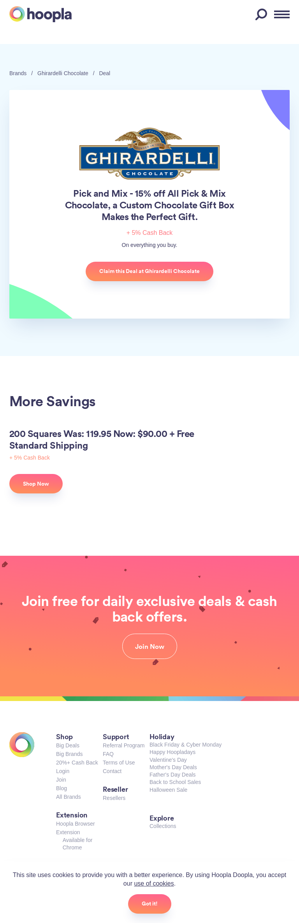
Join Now (149, 646)
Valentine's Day (168, 760)
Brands (17, 73)
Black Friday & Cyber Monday (186, 745)
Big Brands (69, 754)
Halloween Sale (168, 790)
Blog (61, 788)
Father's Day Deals (173, 775)
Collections (163, 826)
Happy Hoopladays (172, 752)
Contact (112, 771)
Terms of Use (119, 762)
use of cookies (154, 883)
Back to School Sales (175, 782)
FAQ (108, 754)
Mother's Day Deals (173, 767)
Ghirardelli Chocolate (62, 73)
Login (62, 771)
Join (61, 780)
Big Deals (67, 745)
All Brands (68, 797)
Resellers (114, 798)
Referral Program (123, 745)
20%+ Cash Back (77, 762)
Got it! (150, 903)
